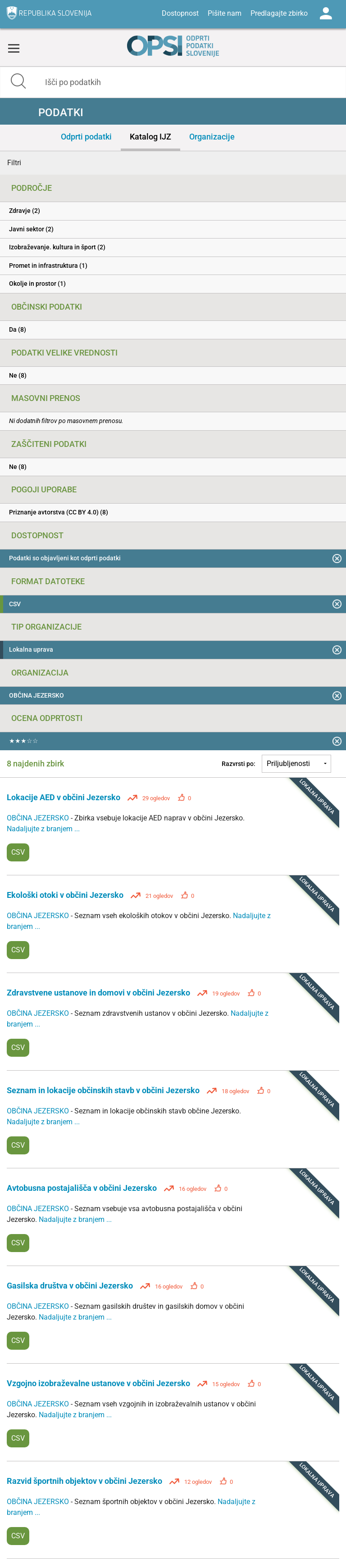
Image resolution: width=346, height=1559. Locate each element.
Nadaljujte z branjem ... (43, 829)
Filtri (14, 162)
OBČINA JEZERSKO (39, 818)
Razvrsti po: (238, 763)
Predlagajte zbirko (279, 13)
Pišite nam (224, 13)
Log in (325, 13)
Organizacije (212, 136)
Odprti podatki (86, 136)
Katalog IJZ (150, 136)
